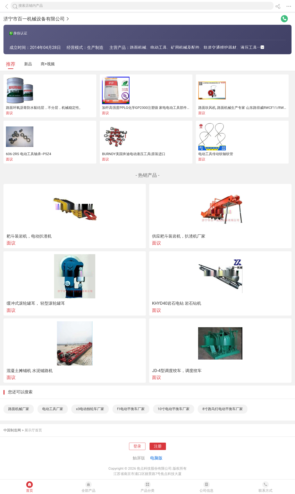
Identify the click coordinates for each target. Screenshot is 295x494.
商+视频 (48, 64)
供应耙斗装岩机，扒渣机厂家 (178, 236)
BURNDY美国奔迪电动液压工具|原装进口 (133, 154)
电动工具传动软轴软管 (215, 154)
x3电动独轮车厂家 (90, 409)
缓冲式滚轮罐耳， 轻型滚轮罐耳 (36, 303)
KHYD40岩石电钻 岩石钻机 (176, 303)
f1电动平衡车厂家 (131, 409)
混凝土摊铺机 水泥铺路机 (30, 371)
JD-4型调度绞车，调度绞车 (176, 371)
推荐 (10, 64)
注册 (158, 446)
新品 (28, 64)
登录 (137, 446)
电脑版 (156, 458)
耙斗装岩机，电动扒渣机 (29, 236)
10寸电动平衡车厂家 (173, 409)
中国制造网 (12, 430)
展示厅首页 (33, 430)
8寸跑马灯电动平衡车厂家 (222, 409)
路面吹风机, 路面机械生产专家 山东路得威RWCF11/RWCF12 (245, 108)
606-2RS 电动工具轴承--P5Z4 (28, 154)
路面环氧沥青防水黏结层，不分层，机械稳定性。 (44, 108)
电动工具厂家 (52, 409)
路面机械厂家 (18, 409)
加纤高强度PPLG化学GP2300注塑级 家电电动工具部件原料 (148, 108)
